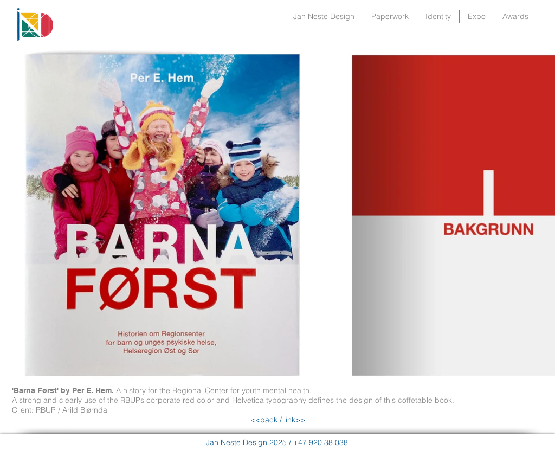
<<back (264, 420)
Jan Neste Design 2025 (246, 442)
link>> (293, 420)
